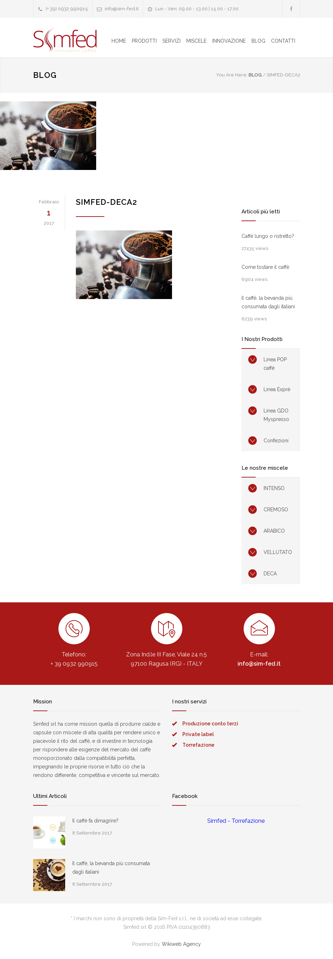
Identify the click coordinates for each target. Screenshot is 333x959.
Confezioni (276, 440)
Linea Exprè (277, 389)
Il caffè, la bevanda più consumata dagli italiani (268, 302)
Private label (198, 734)
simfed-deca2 (106, 202)
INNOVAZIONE (229, 41)
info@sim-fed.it (122, 8)
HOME (118, 41)
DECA (270, 573)
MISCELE (196, 41)
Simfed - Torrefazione (236, 820)
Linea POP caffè (275, 364)
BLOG (258, 41)
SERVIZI (171, 41)
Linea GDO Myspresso (276, 415)
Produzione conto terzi (210, 723)
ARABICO (274, 531)
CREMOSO (276, 509)
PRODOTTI (144, 41)
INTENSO (274, 488)
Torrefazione (198, 745)
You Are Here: (232, 75)
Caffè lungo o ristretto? (267, 236)
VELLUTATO (278, 552)
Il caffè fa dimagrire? (95, 821)
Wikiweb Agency (181, 944)
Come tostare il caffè (265, 267)
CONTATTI (283, 41)
